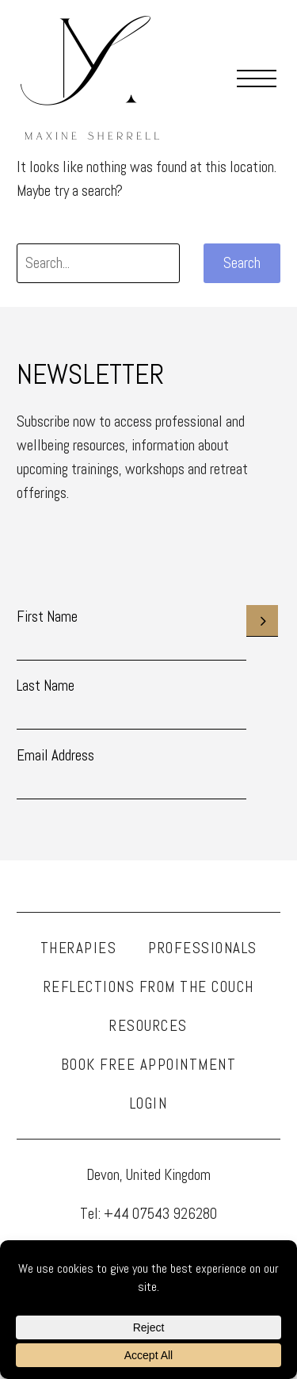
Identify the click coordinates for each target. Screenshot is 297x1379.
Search (242, 263)
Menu (256, 78)
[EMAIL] (131, 783)
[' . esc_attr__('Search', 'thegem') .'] (98, 263)
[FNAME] (131, 645)
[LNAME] (131, 714)
